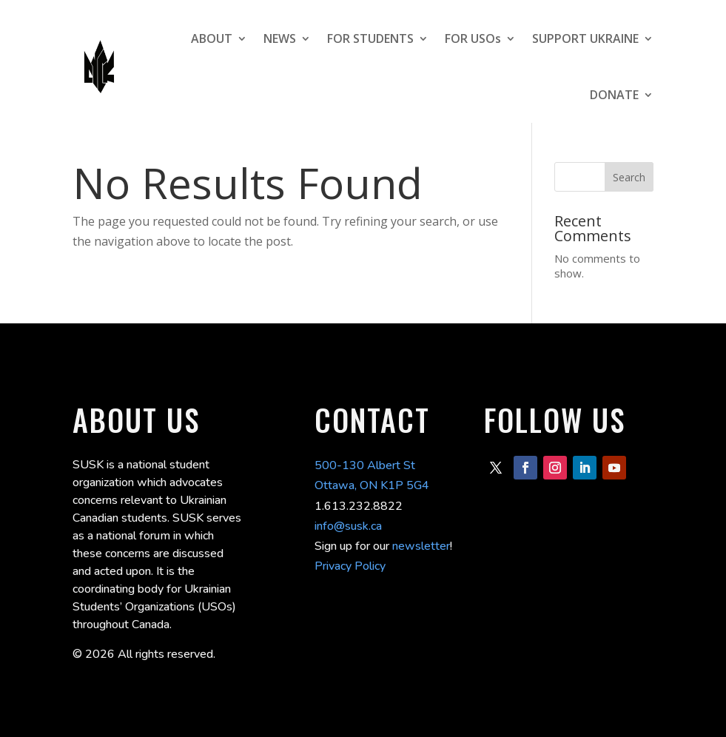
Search (629, 177)
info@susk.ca (348, 526)
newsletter (421, 546)
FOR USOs (473, 38)
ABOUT (211, 38)
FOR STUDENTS (370, 38)
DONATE (614, 95)
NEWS (279, 38)
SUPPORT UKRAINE (585, 38)
